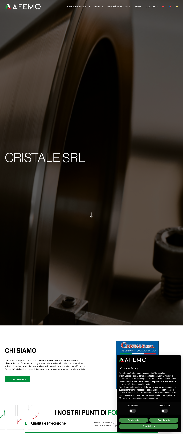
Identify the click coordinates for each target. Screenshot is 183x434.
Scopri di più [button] (149, 426)
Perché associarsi (123, 341)
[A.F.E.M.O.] (23, 6)
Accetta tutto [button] (164, 420)
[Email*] (49, 358)
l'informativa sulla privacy (35, 388)
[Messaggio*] (49, 372)
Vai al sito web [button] (17, 131)
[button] (88, 251)
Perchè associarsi (118, 6)
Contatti (152, 6)
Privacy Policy (13, 427)
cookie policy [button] (145, 384)
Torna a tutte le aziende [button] (91, 302)
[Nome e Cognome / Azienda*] (49, 346)
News (138, 6)
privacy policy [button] (165, 376)
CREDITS (62, 427)
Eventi (99, 6)
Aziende (118, 335)
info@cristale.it (106, 282)
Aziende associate (78, 6)
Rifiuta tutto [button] (133, 420)
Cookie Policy (29, 427)
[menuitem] (79, 6)
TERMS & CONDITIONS (46, 427)
